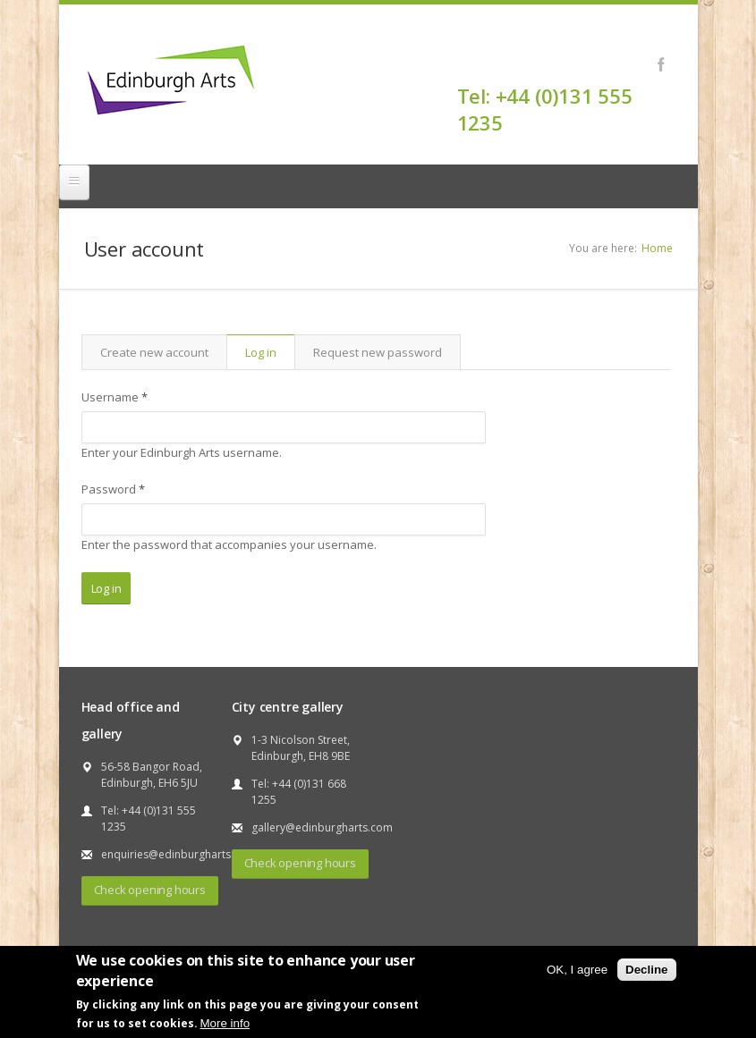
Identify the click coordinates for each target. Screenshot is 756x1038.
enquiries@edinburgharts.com (178, 854)
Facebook (662, 64)
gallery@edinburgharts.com (322, 827)
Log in (269, 352)
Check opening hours (150, 890)
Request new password (377, 352)
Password (113, 489)
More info (225, 1023)
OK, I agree (577, 969)
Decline (646, 969)
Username (114, 397)
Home (657, 248)
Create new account (154, 352)
